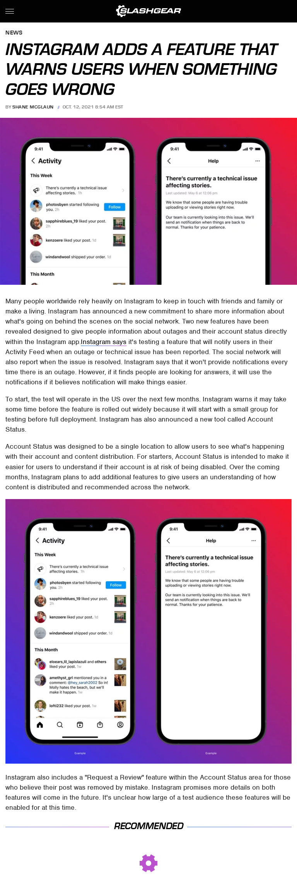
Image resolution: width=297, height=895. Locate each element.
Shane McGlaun (33, 107)
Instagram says (103, 341)
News (13, 33)
